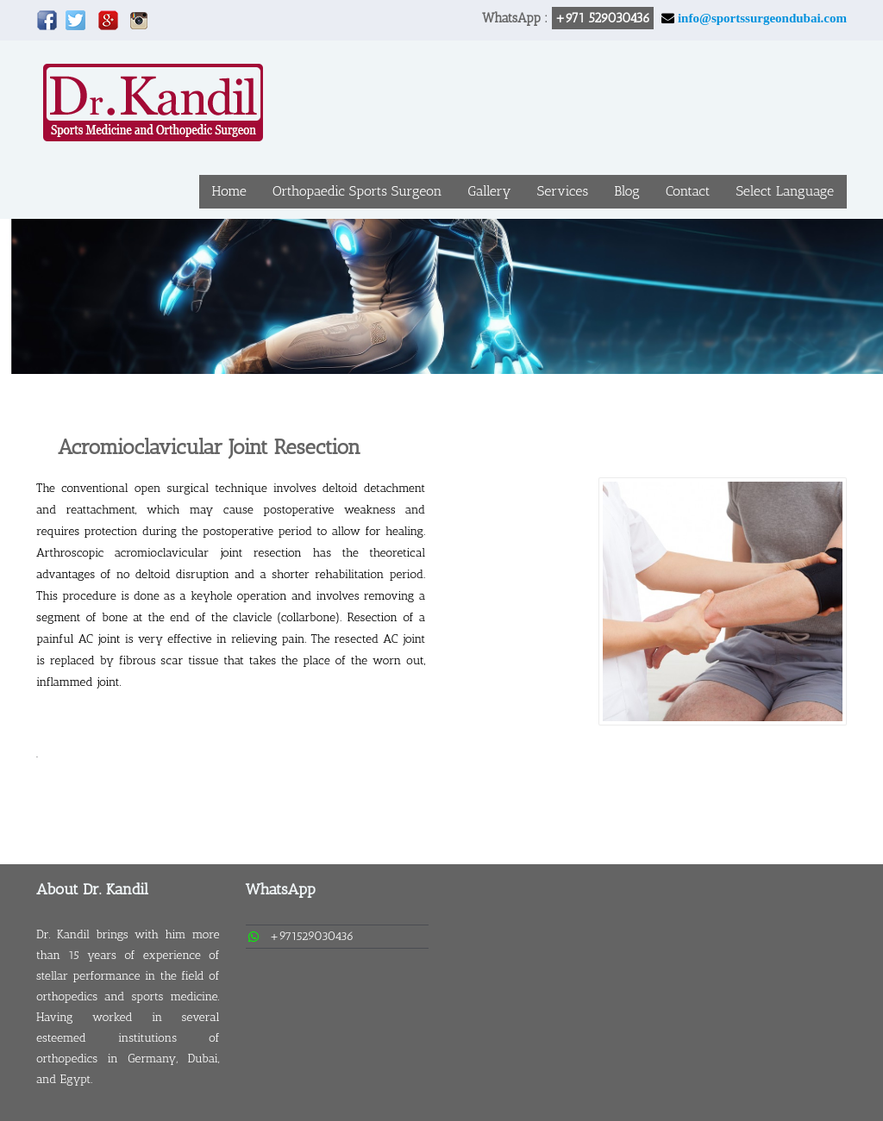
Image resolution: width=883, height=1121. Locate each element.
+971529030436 (312, 936)
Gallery (488, 191)
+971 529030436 (602, 18)
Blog (627, 191)
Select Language (785, 191)
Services (562, 191)
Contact (688, 191)
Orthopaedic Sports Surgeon (357, 191)
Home (229, 191)
